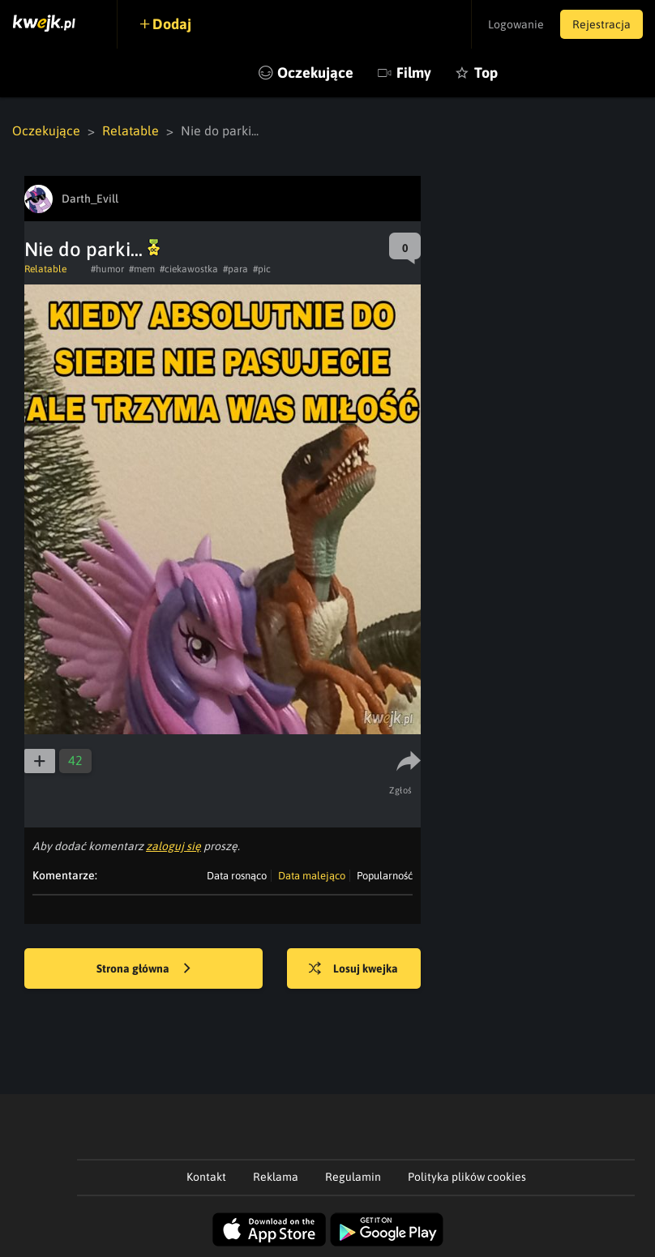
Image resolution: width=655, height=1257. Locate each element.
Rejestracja (601, 24)
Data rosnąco (237, 876)
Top (486, 72)
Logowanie (516, 24)
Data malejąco (311, 876)
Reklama (275, 1176)
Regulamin (353, 1176)
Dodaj (171, 23)
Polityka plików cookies (467, 1176)
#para (235, 269)
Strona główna (143, 969)
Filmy (413, 72)
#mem (142, 269)
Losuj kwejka (353, 969)
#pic (262, 269)
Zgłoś (401, 790)
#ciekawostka (189, 269)
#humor (107, 269)
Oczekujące (315, 72)
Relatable (130, 130)
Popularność (385, 876)
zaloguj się (173, 846)
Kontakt (206, 1176)
